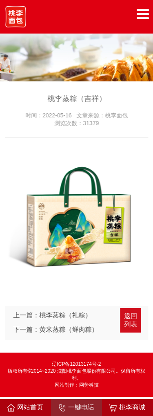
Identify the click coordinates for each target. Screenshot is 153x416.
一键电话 (76, 408)
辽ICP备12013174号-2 (76, 364)
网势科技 (89, 385)
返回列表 (131, 320)
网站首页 (25, 408)
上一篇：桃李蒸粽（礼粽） (53, 315)
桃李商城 (127, 408)
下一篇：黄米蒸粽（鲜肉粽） (56, 329)
